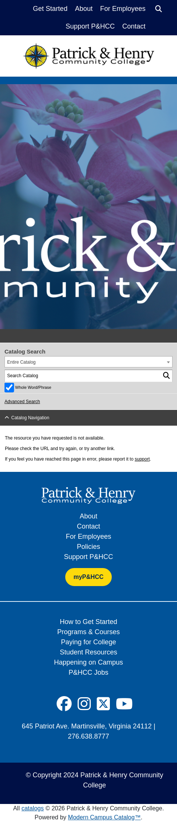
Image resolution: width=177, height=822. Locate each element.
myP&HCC (89, 577)
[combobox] (88, 361)
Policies (88, 546)
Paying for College (88, 642)
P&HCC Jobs (88, 672)
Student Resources (88, 652)
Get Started (50, 8)
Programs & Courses (88, 632)
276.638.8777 (88, 736)
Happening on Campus (88, 662)
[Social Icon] (64, 704)
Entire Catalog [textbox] (21, 362)
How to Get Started (88, 622)
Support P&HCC (90, 26)
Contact (134, 26)
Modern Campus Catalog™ (104, 817)
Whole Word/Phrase (33, 387)
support (142, 459)
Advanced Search (22, 401)
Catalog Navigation (30, 417)
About (84, 8)
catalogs (32, 808)
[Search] (158, 9)
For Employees (123, 8)
